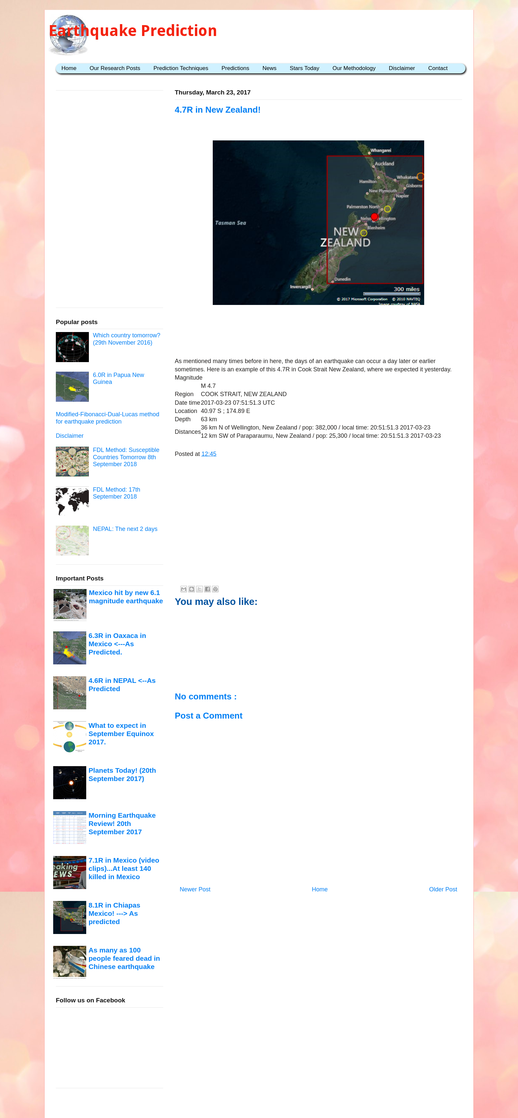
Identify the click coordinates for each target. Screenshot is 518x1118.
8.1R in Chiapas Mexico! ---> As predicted (114, 913)
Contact (438, 68)
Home (68, 68)
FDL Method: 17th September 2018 (116, 493)
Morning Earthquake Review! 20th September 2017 (122, 823)
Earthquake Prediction (133, 30)
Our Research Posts (115, 68)
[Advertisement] (318, 328)
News (270, 68)
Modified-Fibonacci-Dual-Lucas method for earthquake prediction (107, 418)
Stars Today (304, 68)
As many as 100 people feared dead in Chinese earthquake (124, 958)
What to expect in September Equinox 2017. (121, 734)
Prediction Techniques (180, 68)
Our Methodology (354, 68)
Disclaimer (402, 68)
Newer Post (195, 889)
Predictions (235, 68)
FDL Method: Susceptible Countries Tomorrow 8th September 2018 (126, 457)
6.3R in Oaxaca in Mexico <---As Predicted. (117, 644)
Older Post (443, 889)
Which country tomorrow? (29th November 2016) (126, 339)
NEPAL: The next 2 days (125, 529)
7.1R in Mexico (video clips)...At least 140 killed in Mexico (124, 868)
